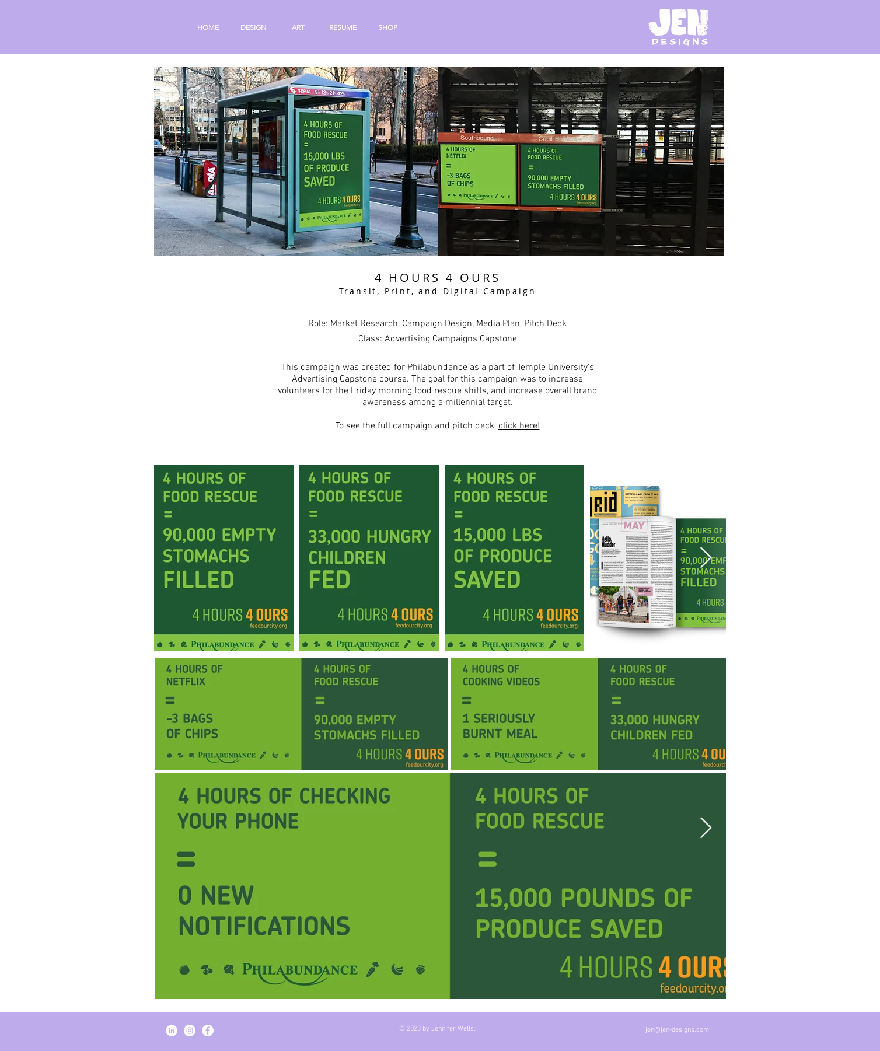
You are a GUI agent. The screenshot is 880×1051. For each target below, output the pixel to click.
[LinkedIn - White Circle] (171, 1030)
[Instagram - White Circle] (189, 1030)
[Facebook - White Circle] (208, 1030)
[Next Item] (706, 558)
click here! (519, 426)
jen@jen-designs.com (677, 1030)
